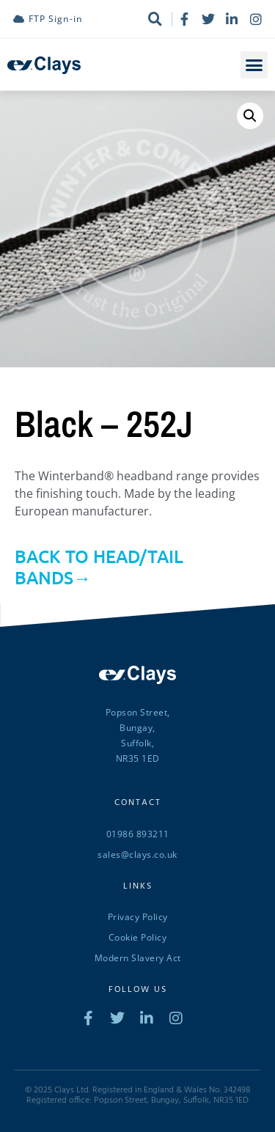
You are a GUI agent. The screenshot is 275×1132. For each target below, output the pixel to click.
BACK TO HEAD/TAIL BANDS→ (99, 567)
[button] (254, 65)
